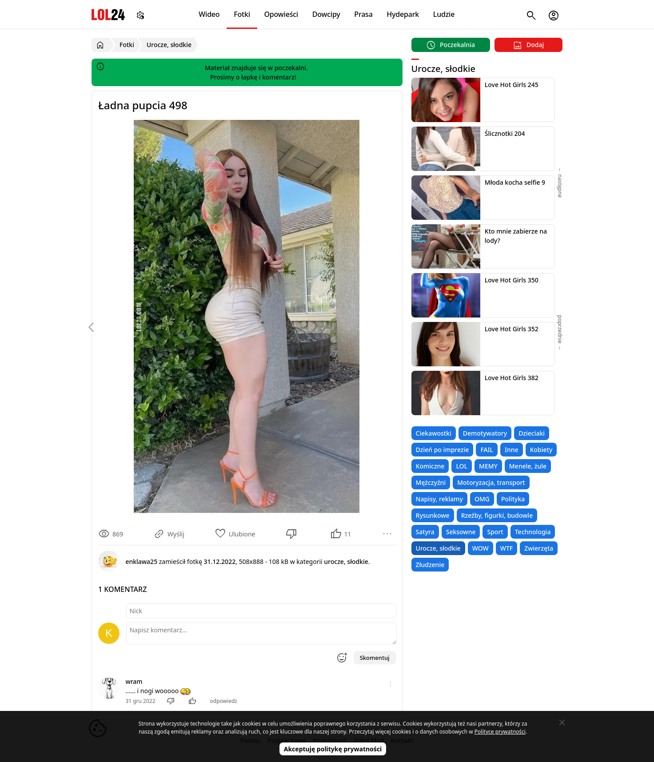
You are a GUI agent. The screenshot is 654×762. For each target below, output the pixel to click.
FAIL (486, 449)
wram (133, 681)
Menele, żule (527, 466)
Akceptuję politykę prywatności (333, 749)
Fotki (242, 14)
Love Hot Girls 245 (511, 84)
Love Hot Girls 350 (511, 280)
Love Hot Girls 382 (511, 377)
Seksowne (461, 532)
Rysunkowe (433, 515)
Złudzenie (430, 564)
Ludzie (444, 14)
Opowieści (281, 14)
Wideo (209, 14)
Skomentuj (375, 658)
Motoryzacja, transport (491, 482)
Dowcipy (326, 14)
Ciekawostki (433, 433)
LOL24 (108, 14)
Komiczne (430, 466)
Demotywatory (485, 433)
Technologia (533, 532)
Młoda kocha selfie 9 (515, 182)
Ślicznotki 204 (505, 133)
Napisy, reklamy (439, 499)
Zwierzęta (538, 548)
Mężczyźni (431, 482)
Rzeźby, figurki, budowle (497, 515)
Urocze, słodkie (438, 548)
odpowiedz (223, 701)
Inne (511, 449)
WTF (506, 548)
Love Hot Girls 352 (511, 329)
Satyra (425, 532)
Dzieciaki (531, 433)
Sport (495, 532)
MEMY (488, 466)
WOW (480, 548)
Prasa (363, 14)
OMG (482, 499)
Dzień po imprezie (442, 449)
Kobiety (541, 449)
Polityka (513, 499)
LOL (461, 466)
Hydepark (403, 14)
